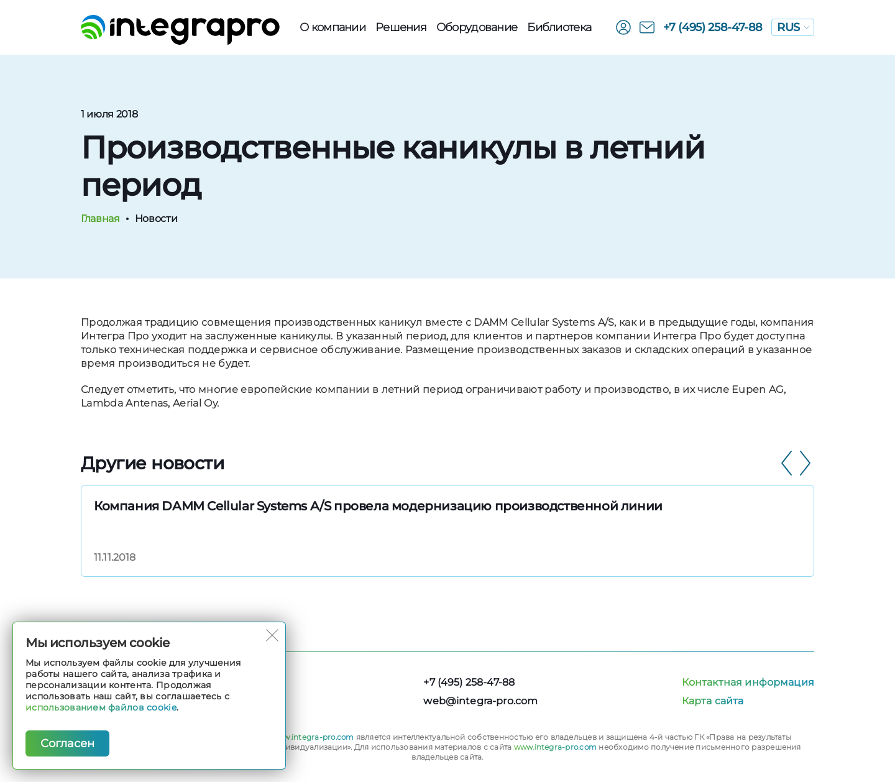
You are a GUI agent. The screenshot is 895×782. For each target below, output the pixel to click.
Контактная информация (748, 682)
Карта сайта (713, 701)
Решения (400, 27)
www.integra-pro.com (312, 737)
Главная (100, 218)
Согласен (67, 743)
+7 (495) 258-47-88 (713, 27)
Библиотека (559, 27)
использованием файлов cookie (101, 707)
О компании (332, 27)
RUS (793, 27)
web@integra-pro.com (480, 701)
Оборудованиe (476, 27)
